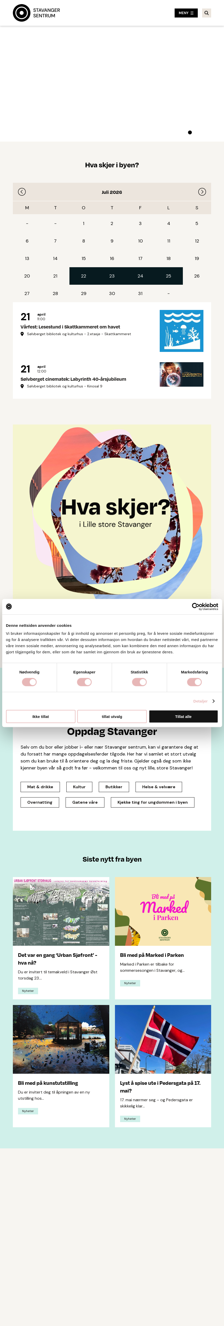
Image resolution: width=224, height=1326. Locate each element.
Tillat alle (183, 716)
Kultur (79, 787)
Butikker (113, 787)
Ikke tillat (40, 716)
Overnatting (39, 802)
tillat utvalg (112, 716)
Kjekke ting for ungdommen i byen (153, 802)
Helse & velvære (158, 787)
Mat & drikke (40, 787)
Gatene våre (85, 802)
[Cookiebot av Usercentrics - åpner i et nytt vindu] (195, 606)
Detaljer (200, 701)
